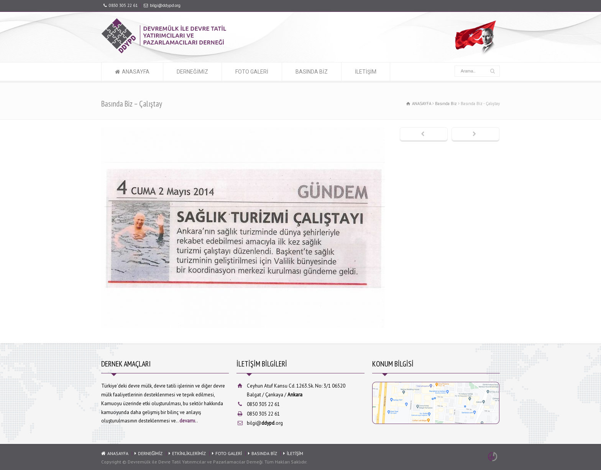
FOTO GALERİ (251, 72)
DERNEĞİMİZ (192, 72)
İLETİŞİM (365, 72)
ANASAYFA (135, 72)
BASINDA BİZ (312, 72)
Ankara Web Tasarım (494, 456)
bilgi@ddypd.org (165, 5)
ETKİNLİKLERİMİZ (189, 453)
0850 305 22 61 (123, 5)
